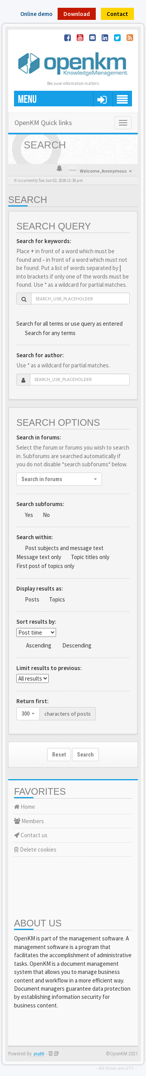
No (46, 515)
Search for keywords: (43, 241)
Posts (32, 599)
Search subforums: (40, 504)
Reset (59, 754)
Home (24, 806)
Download (76, 14)
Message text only (38, 557)
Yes (29, 515)
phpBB (38, 1054)
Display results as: (39, 588)
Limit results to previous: (49, 668)
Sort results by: (36, 621)
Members (29, 821)
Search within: (34, 537)
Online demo (36, 14)
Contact (117, 14)
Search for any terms (50, 333)
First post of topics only (45, 566)
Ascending (38, 645)
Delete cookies (35, 849)
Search (85, 754)
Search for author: (40, 355)
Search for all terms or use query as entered (69, 323)
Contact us (30, 835)
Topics (57, 599)
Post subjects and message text (64, 548)
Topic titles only (90, 557)
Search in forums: (38, 437)
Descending (76, 645)
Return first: (32, 701)
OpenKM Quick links (43, 122)
